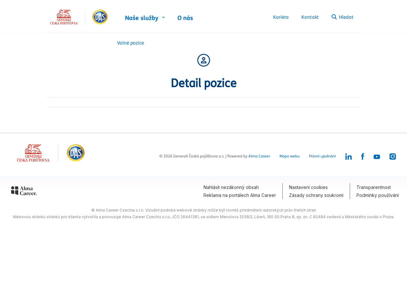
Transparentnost (373, 187)
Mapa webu (289, 156)
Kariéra (281, 17)
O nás (185, 18)
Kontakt (310, 17)
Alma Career (259, 156)
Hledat (343, 17)
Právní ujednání (322, 156)
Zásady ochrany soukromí (316, 195)
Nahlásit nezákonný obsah (231, 187)
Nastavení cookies (308, 187)
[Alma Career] (24, 191)
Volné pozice (130, 43)
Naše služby (141, 18)
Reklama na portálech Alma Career (240, 195)
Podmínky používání (377, 195)
